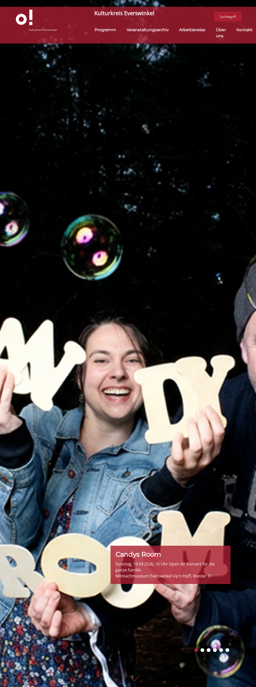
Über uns (221, 30)
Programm (105, 27)
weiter (134, 679)
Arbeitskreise (192, 27)
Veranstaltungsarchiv (147, 27)
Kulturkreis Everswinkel (124, 13)
